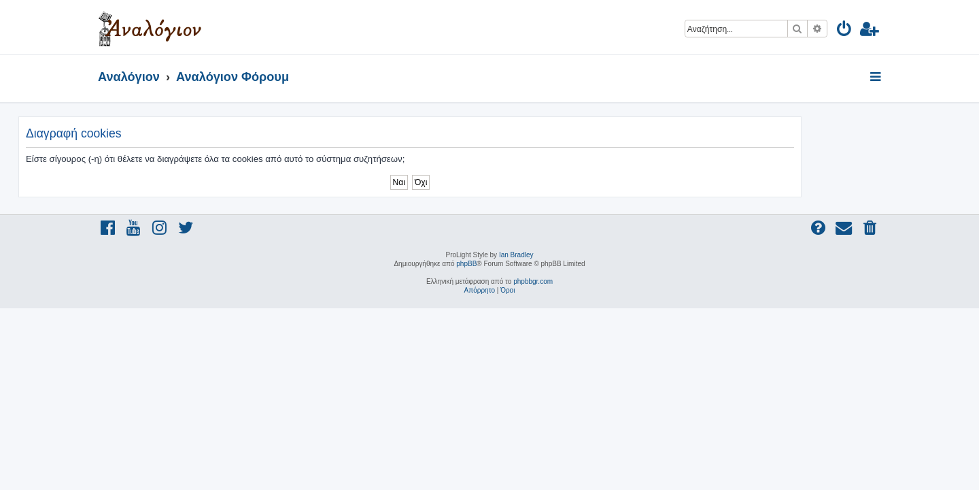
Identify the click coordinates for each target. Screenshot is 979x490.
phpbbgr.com (533, 281)
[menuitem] (844, 31)
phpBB (466, 263)
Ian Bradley (516, 255)
